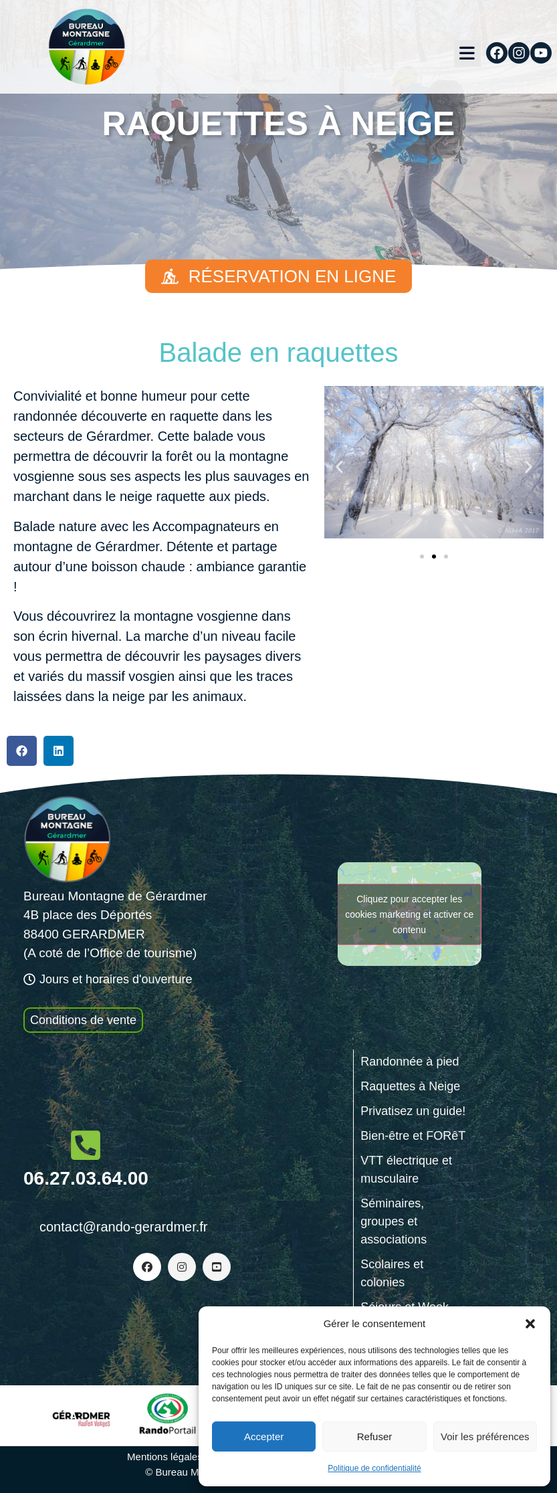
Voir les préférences (485, 1436)
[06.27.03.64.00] (85, 1145)
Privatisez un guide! (412, 1111)
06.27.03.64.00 (85, 1178)
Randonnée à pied (409, 1061)
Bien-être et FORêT (412, 1135)
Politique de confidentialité (374, 1468)
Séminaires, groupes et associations (393, 1221)
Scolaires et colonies (391, 1273)
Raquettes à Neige (410, 1086)
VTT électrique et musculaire (406, 1169)
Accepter (264, 1436)
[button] (530, 1323)
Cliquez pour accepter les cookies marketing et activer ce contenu (409, 913)
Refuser (375, 1436)
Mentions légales (165, 1456)
